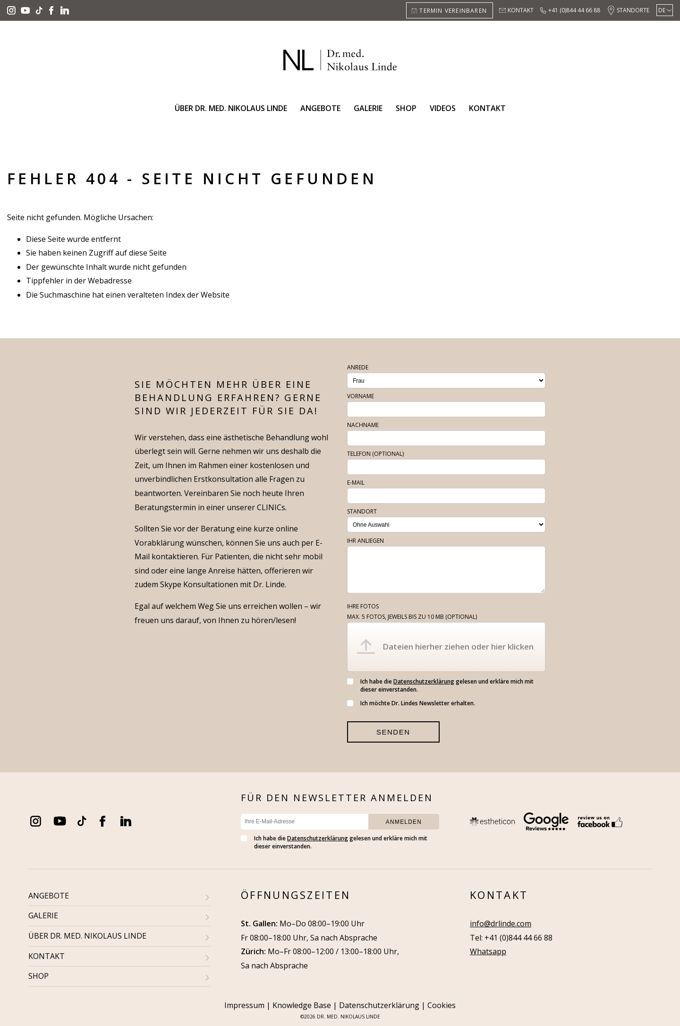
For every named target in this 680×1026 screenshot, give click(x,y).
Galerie (368, 108)
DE (661, 10)
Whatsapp (488, 951)
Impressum (244, 1005)
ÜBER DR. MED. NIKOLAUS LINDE (87, 936)
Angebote (320, 108)
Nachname (363, 425)
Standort (362, 511)
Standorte (633, 10)
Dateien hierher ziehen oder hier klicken (458, 646)
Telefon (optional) (375, 454)
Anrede (357, 367)
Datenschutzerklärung (423, 681)
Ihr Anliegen (365, 541)
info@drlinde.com (500, 923)
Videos (443, 108)
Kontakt (521, 10)
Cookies (441, 1005)
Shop (406, 108)
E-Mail (356, 483)
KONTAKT (46, 956)
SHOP (38, 976)
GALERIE (43, 915)
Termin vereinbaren (453, 11)
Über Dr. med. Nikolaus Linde (231, 108)
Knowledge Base (301, 1005)
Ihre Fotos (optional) (412, 611)
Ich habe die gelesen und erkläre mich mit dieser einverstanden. (440, 685)
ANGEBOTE (48, 895)
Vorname (360, 396)
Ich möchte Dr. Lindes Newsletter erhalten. (411, 703)
